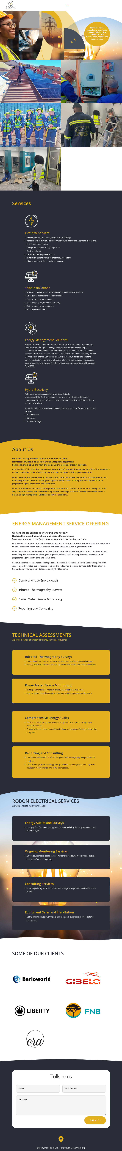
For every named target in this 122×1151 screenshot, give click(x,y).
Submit (94, 1120)
